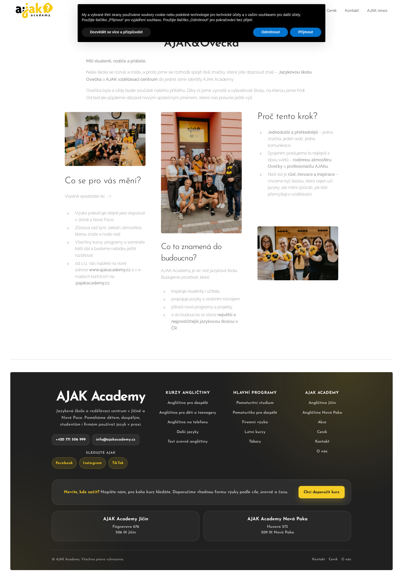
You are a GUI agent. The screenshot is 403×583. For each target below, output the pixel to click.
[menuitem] (329, 10)
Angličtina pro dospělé (187, 403)
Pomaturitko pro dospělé (255, 412)
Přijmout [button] (305, 32)
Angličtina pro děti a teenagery (187, 412)
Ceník (322, 432)
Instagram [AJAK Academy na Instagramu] (92, 463)
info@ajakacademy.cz (115, 440)
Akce (322, 422)
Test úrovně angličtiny (188, 442)
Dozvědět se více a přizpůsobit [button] (116, 32)
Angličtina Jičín (322, 403)
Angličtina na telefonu (187, 422)
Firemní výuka (255, 422)
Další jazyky (188, 432)
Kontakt (322, 442)
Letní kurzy (255, 432)
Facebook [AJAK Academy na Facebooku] (64, 463)
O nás (322, 451)
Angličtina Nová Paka (322, 412)
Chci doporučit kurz (322, 492)
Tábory (255, 442)
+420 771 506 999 (71, 440)
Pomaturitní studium (255, 403)
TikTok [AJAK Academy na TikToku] (118, 463)
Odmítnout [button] (270, 32)
